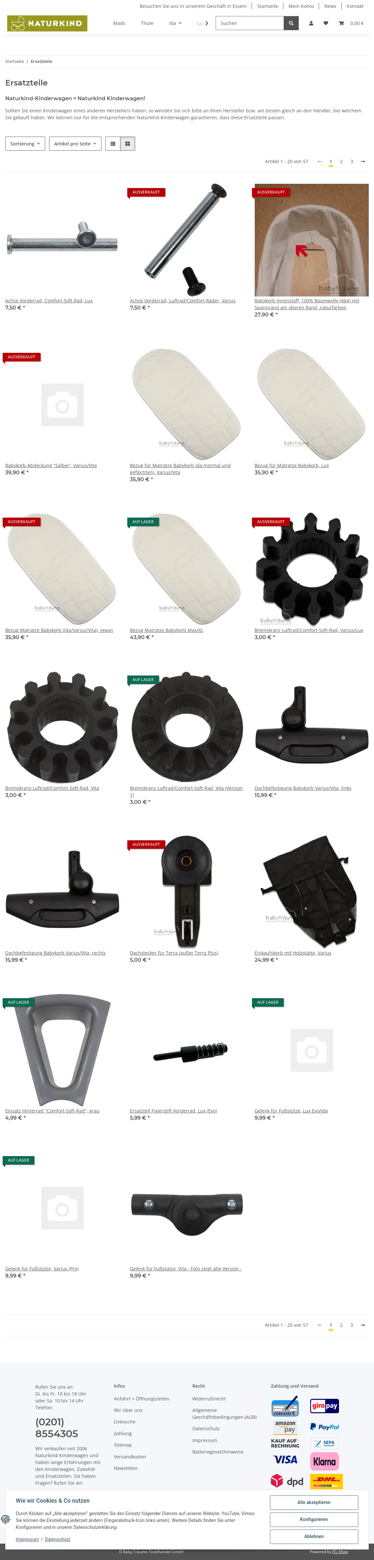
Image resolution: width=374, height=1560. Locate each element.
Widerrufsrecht (209, 1399)
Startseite (267, 6)
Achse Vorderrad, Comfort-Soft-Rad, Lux (49, 300)
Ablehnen (313, 1536)
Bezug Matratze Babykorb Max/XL (166, 630)
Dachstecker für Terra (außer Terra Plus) (174, 953)
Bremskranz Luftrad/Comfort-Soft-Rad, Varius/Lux (309, 630)
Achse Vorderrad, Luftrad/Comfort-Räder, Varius (183, 300)
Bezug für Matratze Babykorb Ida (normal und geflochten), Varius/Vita (180, 468)
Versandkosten (130, 1457)
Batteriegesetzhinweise (217, 1452)
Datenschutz (58, 1539)
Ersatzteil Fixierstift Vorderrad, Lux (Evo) (173, 1111)
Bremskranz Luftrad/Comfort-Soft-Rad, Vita (52, 788)
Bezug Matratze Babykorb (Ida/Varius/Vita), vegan (59, 630)
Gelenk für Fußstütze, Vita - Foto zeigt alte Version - (186, 1268)
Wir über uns (128, 1410)
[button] (311, 23)
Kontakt (355, 6)
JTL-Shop (340, 1551)
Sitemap (123, 1445)
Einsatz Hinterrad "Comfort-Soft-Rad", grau (52, 1111)
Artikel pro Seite (72, 144)
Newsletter (126, 1468)
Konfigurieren (314, 1519)
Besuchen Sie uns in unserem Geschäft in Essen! (193, 6)
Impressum (27, 1539)
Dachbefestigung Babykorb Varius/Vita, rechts (55, 953)
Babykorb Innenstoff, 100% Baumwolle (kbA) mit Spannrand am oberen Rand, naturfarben (307, 304)
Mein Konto (301, 6)
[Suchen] (250, 23)
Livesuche (124, 1421)
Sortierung (22, 144)
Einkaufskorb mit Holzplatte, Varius (293, 953)
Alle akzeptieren (313, 1502)
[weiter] (363, 161)
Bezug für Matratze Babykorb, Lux (292, 465)
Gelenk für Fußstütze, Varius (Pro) (42, 1268)
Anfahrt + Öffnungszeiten (141, 1399)
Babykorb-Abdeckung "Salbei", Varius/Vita (51, 465)
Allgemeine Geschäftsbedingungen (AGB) (224, 1413)
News (330, 6)
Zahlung (123, 1433)
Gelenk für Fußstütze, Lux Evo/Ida (291, 1111)
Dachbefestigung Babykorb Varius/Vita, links (303, 788)
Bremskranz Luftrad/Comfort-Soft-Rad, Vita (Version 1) (186, 791)
